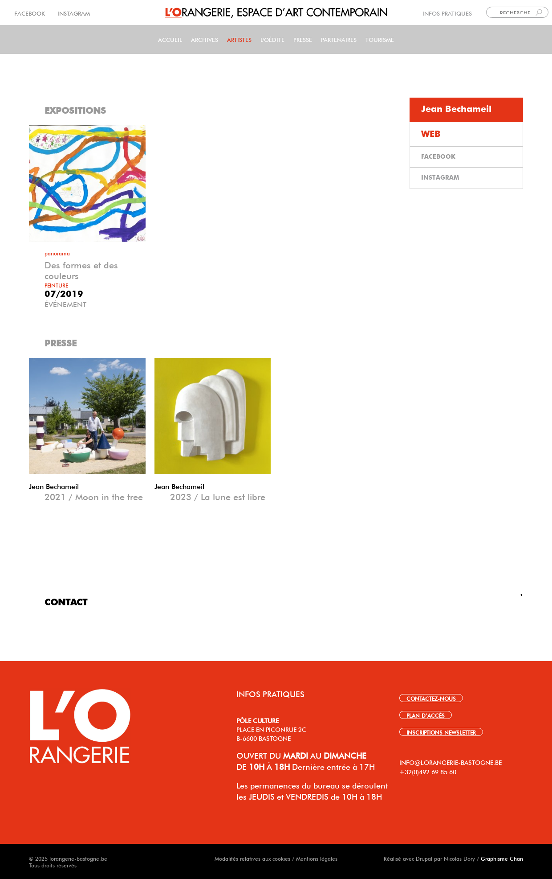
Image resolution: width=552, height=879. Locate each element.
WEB (431, 134)
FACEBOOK (30, 12)
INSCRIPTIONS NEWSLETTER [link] (441, 732)
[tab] (466, 110)
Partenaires (339, 39)
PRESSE (302, 39)
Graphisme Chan (502, 858)
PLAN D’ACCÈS (425, 715)
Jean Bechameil (54, 485)
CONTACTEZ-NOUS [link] (431, 698)
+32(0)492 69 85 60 (427, 771)
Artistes (239, 39)
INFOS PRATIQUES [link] (447, 12)
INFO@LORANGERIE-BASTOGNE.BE (450, 762)
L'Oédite (272, 39)
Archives (204, 39)
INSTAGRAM (73, 12)
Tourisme (379, 39)
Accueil (170, 39)
